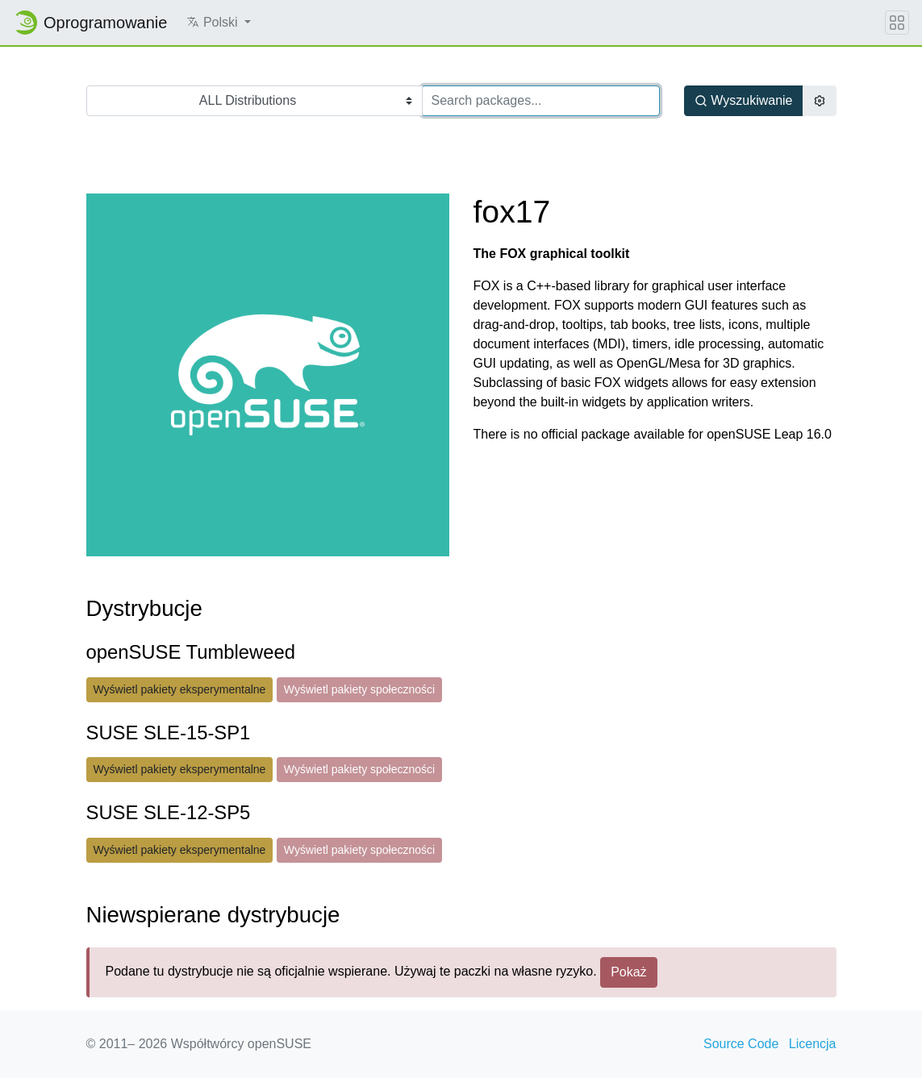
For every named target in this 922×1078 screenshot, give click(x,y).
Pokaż (628, 972)
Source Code (740, 1044)
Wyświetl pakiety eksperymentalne (180, 689)
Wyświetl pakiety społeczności (359, 689)
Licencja (812, 1044)
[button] (218, 22)
